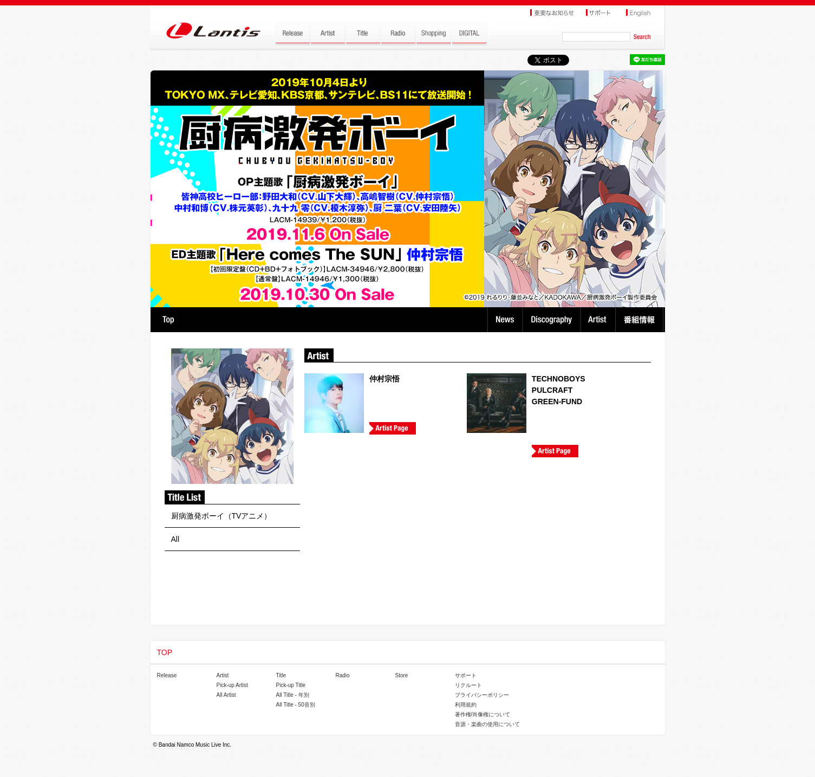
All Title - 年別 (292, 695)
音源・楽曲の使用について (487, 724)
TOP (168, 319)
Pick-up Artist (232, 685)
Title (281, 675)
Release (167, 675)
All (175, 539)
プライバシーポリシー (482, 695)
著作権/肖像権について (483, 714)
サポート (466, 675)
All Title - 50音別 (295, 705)
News (505, 319)
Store (401, 675)
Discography (553, 319)
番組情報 (641, 319)
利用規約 (466, 705)
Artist (599, 319)
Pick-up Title (290, 685)
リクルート (468, 685)
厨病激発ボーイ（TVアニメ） (221, 515)
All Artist (226, 695)
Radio (343, 675)
